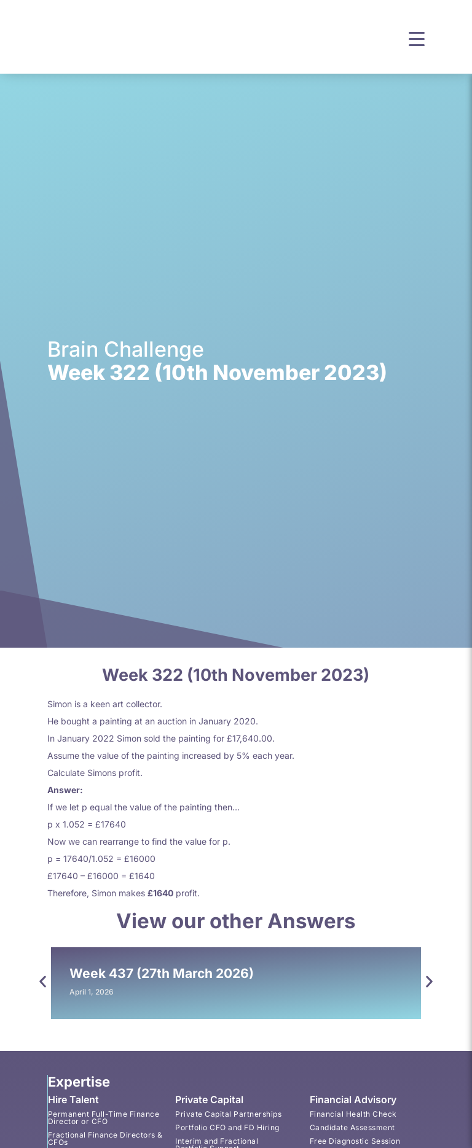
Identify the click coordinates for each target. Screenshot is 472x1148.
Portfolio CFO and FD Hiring (227, 1127)
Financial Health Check (352, 1114)
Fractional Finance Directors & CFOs (104, 1138)
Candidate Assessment (352, 1127)
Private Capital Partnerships (228, 1114)
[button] (417, 37)
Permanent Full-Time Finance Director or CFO (103, 1117)
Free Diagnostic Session (354, 1141)
